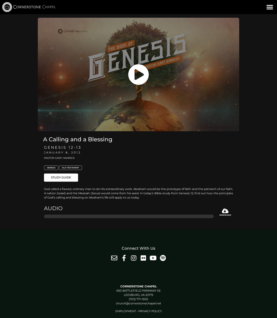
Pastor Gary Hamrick (59, 158)
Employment (125, 311)
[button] (269, 7)
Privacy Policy (150, 311)
